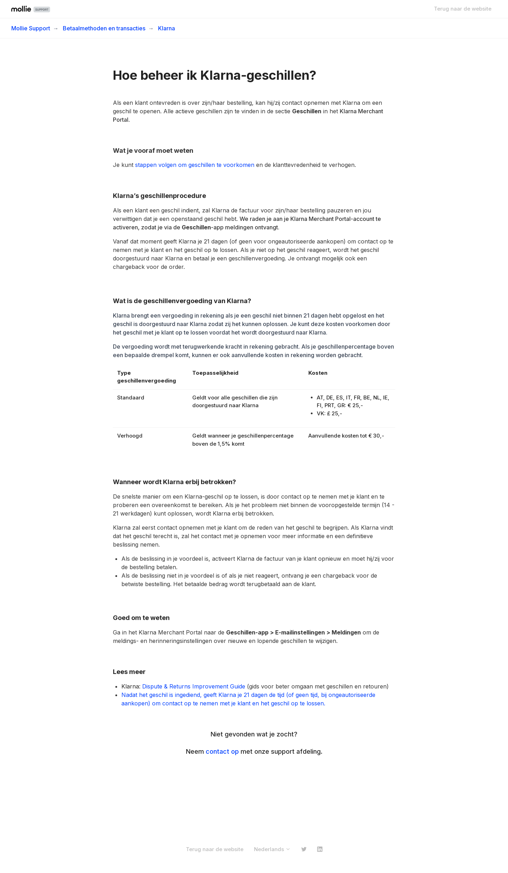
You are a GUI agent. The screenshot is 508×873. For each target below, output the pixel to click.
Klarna (166, 28)
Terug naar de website (462, 8)
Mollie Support (30, 28)
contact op (222, 751)
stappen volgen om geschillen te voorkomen (194, 164)
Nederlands (272, 849)
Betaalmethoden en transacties (104, 28)
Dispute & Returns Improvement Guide (193, 686)
